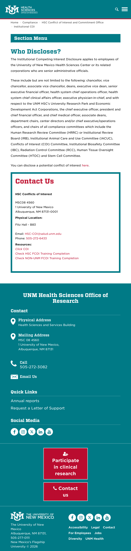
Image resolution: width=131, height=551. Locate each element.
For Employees (79, 533)
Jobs (98, 533)
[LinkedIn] (40, 432)
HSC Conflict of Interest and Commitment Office (73, 22)
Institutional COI (24, 26)
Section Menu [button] (30, 38)
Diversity (75, 538)
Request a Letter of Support (38, 408)
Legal (95, 527)
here (85, 165)
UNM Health (94, 538)
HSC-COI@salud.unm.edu (43, 233)
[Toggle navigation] (125, 9)
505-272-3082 (33, 367)
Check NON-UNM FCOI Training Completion (47, 258)
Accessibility (78, 527)
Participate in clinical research (65, 464)
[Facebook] (14, 432)
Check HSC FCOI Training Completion (42, 253)
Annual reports (25, 401)
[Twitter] (32, 431)
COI (25, 249)
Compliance (30, 22)
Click (18, 249)
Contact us (65, 492)
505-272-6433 (36, 238)
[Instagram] (23, 432)
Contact (109, 527)
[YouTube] (49, 432)
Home (14, 22)
